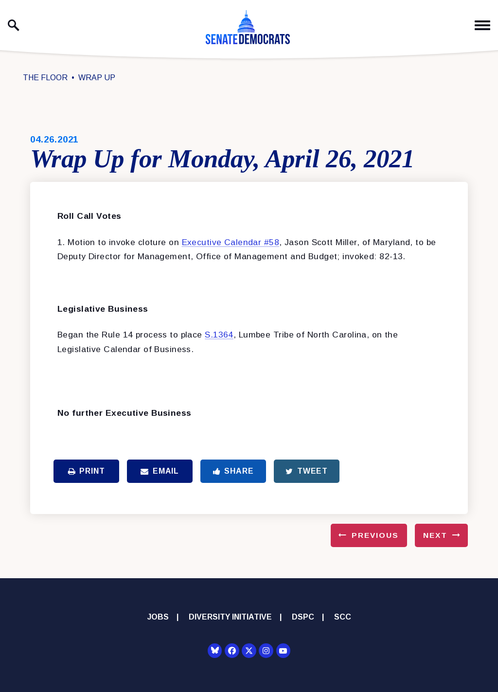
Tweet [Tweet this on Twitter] (306, 471)
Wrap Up (96, 77)
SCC (342, 617)
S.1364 (219, 334)
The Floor (45, 77)
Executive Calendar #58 (231, 242)
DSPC (303, 617)
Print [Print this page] (86, 471)
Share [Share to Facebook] (233, 471)
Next (435, 535)
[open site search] (13, 25)
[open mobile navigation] (482, 25)
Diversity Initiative (230, 617)
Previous (375, 535)
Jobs (158, 617)
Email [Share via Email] (160, 471)
